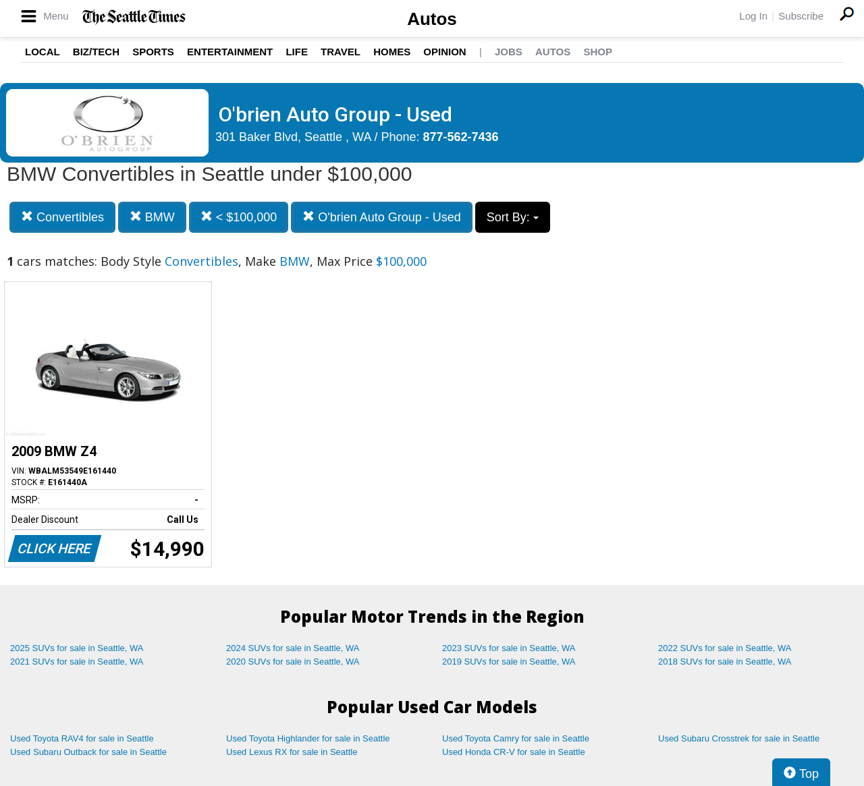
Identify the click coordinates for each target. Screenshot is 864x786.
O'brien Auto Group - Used (381, 217)
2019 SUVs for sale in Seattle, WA (509, 661)
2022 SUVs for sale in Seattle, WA (725, 648)
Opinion (444, 51)
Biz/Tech (96, 51)
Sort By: (513, 217)
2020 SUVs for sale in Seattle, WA (293, 661)
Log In (753, 16)
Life (297, 51)
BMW (152, 217)
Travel (340, 51)
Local (42, 51)
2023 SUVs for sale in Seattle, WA (509, 648)
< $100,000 (238, 217)
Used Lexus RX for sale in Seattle (291, 752)
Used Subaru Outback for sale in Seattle (88, 752)
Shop (597, 51)
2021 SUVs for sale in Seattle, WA (77, 661)
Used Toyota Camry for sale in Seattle (515, 738)
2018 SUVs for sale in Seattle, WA (725, 661)
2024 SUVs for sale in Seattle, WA (293, 648)
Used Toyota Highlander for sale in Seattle (308, 738)
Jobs (508, 51)
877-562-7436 (461, 137)
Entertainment (230, 51)
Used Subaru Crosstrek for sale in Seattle (738, 738)
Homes (391, 51)
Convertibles (62, 217)
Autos (432, 19)
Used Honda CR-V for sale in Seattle (513, 752)
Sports (153, 51)
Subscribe (801, 16)
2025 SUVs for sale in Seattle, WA (77, 648)
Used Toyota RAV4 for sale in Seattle (82, 738)
